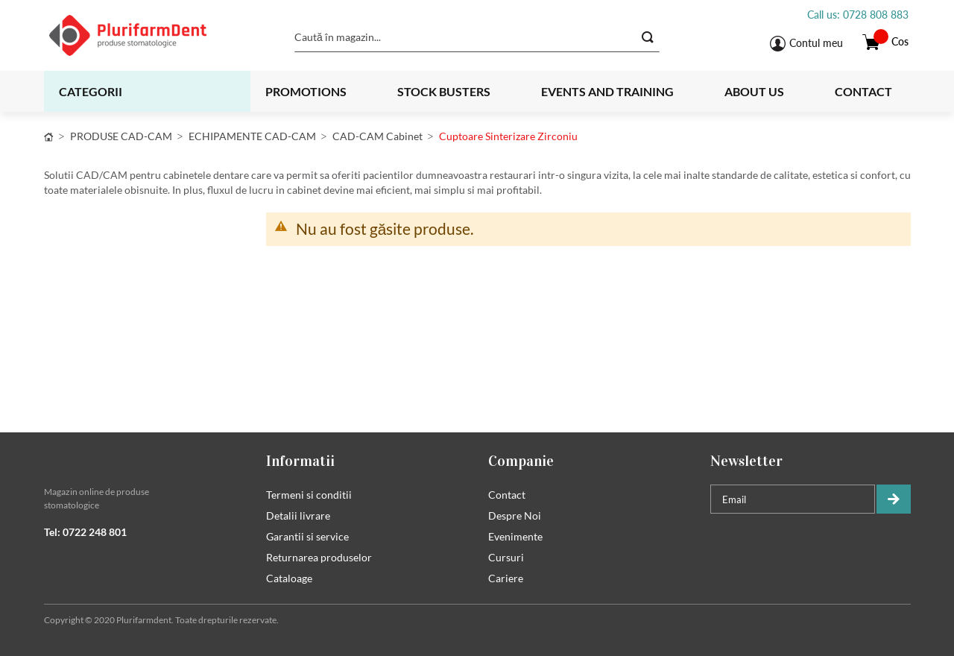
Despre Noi (514, 515)
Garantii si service (307, 536)
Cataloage (289, 578)
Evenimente (515, 536)
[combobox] (477, 37)
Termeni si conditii (309, 494)
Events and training (607, 91)
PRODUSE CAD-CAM (121, 136)
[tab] (144, 460)
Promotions (306, 91)
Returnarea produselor (319, 557)
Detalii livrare (298, 515)
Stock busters (443, 91)
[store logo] (146, 35)
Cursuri (506, 557)
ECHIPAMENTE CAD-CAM (252, 136)
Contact (863, 91)
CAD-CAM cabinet (377, 136)
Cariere (505, 578)
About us (754, 91)
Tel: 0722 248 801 (85, 532)
